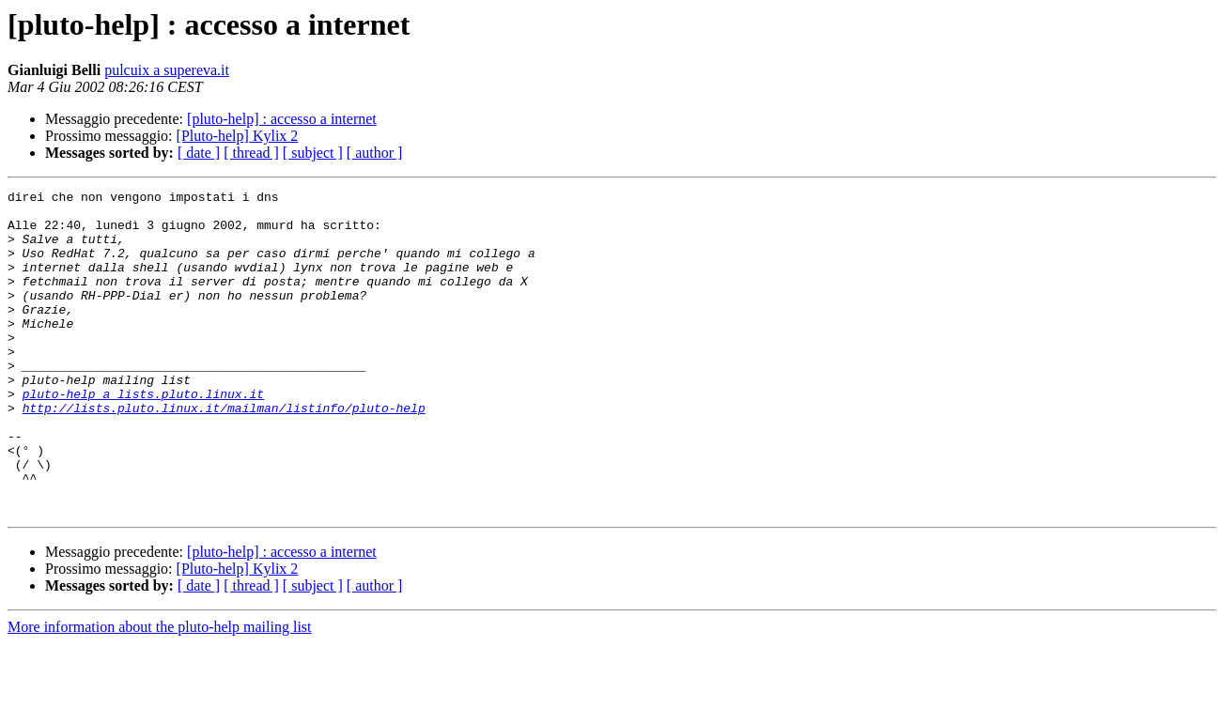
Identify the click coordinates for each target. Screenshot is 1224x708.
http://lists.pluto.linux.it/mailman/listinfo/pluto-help (224, 452)
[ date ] (199, 153)
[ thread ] (251, 153)
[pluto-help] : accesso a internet (282, 119)
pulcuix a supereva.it (166, 70)
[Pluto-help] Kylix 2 (238, 136)
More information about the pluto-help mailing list (160, 692)
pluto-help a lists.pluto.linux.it (143, 435)
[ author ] (375, 153)
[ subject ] (313, 153)
